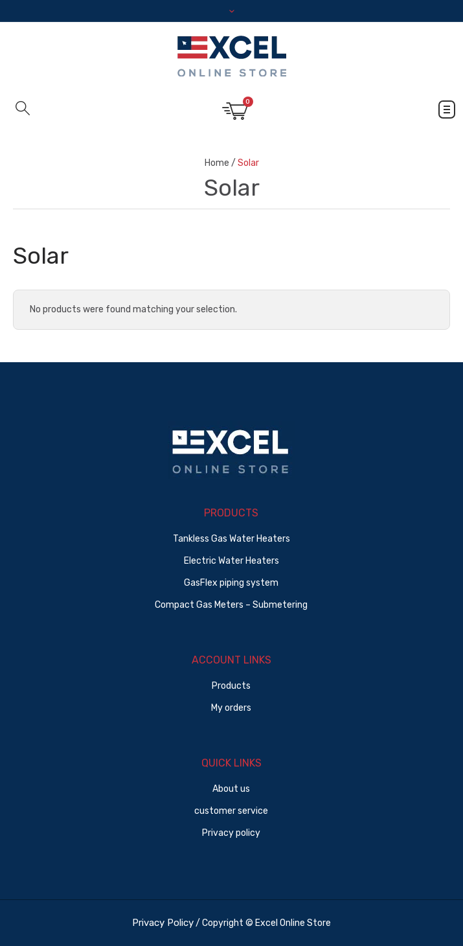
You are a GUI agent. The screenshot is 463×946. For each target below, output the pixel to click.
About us (231, 788)
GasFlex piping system (231, 582)
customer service (231, 810)
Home (217, 162)
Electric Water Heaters (231, 560)
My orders (231, 707)
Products (231, 685)
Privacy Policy (163, 923)
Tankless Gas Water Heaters (231, 538)
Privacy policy (231, 832)
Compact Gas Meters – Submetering (231, 604)
